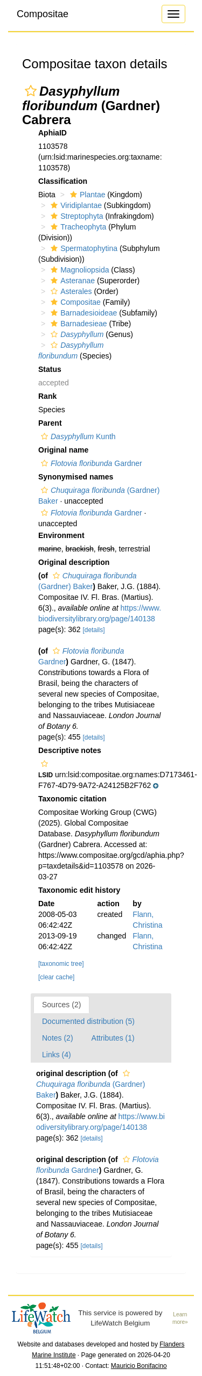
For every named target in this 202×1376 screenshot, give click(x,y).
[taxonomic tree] (61, 964)
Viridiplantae (75, 205)
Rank (47, 396)
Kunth (77, 436)
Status (49, 369)
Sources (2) (61, 1004)
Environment (61, 535)
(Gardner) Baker (90, 1084)
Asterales (70, 291)
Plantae (86, 194)
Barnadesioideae (82, 313)
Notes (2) (57, 1038)
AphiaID (52, 132)
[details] (94, 630)
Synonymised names (75, 476)
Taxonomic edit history (79, 890)
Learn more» (180, 1318)
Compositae (42, 14)
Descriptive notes (69, 750)
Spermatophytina (82, 248)
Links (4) (56, 1054)
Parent (50, 423)
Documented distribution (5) (88, 1021)
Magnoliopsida (78, 270)
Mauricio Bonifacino (139, 1366)
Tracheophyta (77, 227)
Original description (73, 562)
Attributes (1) (113, 1038)
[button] (30, 90)
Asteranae (71, 280)
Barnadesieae (77, 323)
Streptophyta (75, 216)
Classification (62, 181)
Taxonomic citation (72, 798)
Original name (63, 450)
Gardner (90, 463)
